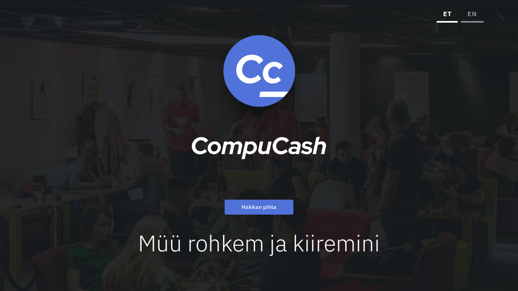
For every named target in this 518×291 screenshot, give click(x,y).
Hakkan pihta (259, 207)
